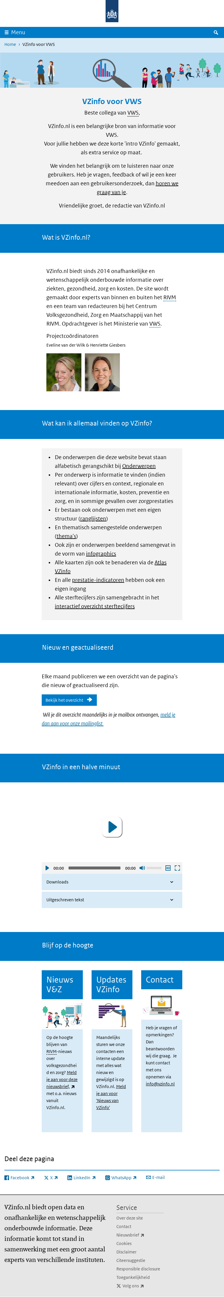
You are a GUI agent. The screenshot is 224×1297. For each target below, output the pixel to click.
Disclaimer (126, 1252)
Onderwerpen (139, 466)
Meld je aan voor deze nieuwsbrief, (62, 1079)
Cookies (124, 1243)
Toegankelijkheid (133, 1277)
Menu (18, 32)
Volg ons (143, 1285)
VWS (133, 112)
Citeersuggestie (130, 1260)
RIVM (169, 297)
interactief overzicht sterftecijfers (95, 606)
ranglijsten (93, 518)
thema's (66, 536)
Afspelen (47, 868)
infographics (101, 553)
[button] (112, 827)
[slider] (94, 868)
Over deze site (129, 1218)
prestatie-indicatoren (98, 580)
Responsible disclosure (138, 1269)
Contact (123, 1226)
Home (10, 44)
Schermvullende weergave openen (177, 868)
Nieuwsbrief (140, 1235)
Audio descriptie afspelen (168, 868)
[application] (112, 827)
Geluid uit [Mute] (142, 868)
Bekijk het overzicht (64, 700)
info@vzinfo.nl (160, 1084)
